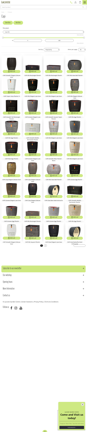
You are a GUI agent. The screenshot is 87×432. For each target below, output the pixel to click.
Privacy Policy (38, 422)
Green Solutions (27, 422)
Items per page (72, 49)
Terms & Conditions (51, 422)
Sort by (40, 49)
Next (79, 366)
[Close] (82, 400)
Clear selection (80, 34)
